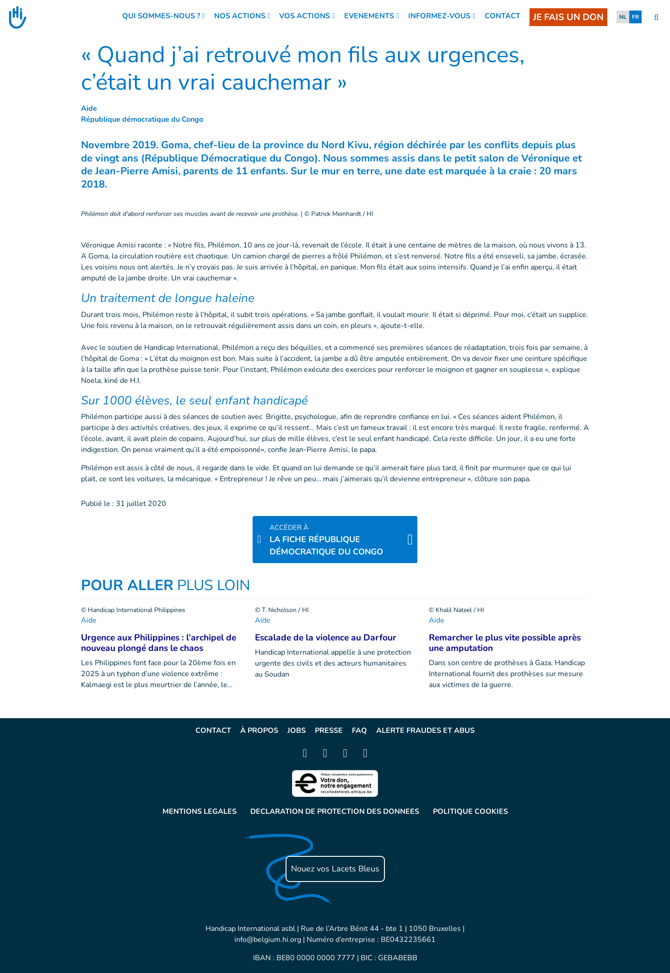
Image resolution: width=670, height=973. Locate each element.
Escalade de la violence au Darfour (325, 638)
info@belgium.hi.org (267, 940)
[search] (656, 17)
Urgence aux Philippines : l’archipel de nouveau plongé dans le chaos (158, 643)
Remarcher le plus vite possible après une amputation (505, 643)
